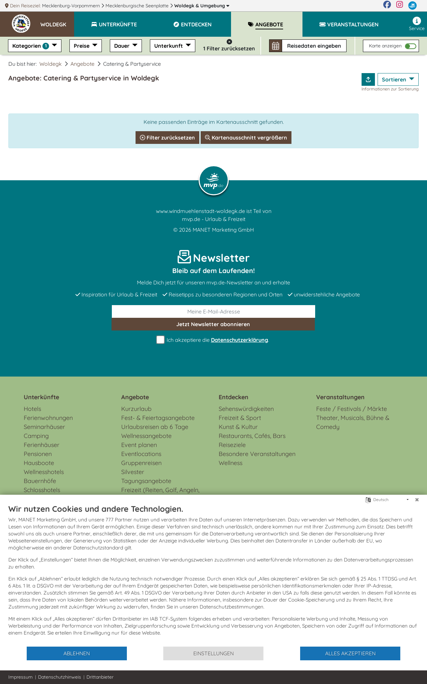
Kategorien (31, 45)
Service (417, 24)
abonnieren (213, 324)
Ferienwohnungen (48, 418)
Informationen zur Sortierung (390, 88)
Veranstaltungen (340, 397)
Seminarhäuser (44, 427)
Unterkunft (169, 45)
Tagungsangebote (146, 481)
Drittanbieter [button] (100, 677)
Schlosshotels (42, 490)
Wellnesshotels (44, 472)
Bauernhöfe (40, 481)
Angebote (82, 63)
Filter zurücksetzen (167, 137)
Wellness (230, 463)
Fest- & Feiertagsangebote (158, 418)
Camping (36, 436)
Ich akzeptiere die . (213, 340)
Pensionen (38, 454)
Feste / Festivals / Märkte (351, 409)
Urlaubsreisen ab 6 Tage (154, 427)
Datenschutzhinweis (59, 677)
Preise (82, 45)
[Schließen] (417, 500)
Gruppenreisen (141, 463)
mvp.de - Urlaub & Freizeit (213, 219)
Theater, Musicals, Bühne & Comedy (352, 422)
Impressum (20, 677)
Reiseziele (232, 445)
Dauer (122, 45)
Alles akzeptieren (350, 653)
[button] (57, 21)
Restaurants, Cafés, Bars (252, 436)
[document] (213, 575)
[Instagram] (399, 5)
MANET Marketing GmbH (223, 229)
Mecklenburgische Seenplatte (137, 6)
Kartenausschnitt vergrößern (246, 137)
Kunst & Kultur (238, 427)
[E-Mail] (213, 311)
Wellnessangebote (146, 436)
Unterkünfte (41, 397)
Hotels (32, 409)
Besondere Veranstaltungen (257, 454)
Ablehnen (76, 653)
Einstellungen (213, 653)
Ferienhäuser (41, 445)
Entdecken (233, 397)
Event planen (139, 445)
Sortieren (395, 79)
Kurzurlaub (136, 409)
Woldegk (201, 6)
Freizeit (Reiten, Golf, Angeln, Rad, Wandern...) (160, 494)
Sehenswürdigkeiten (246, 409)
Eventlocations (141, 454)
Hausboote (39, 463)
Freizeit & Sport (240, 418)
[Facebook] (387, 5)
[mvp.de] (412, 5)
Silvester (132, 472)
